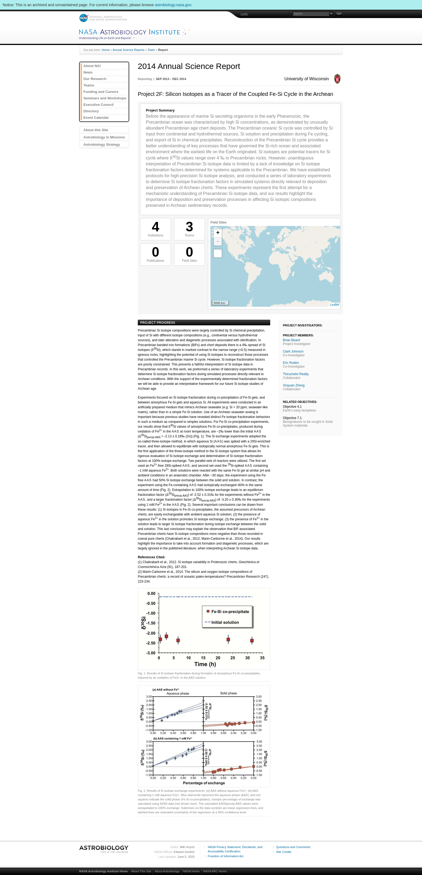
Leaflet (334, 304)
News (88, 72)
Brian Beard (291, 340)
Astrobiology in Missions (104, 137)
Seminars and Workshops (104, 98)
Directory (91, 111)
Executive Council (98, 105)
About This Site (141, 871)
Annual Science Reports (129, 49)
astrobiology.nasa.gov (173, 5)
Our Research (94, 79)
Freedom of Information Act (226, 856)
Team (151, 49)
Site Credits (283, 851)
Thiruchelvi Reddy (296, 374)
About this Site (95, 130)
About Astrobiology (167, 871)
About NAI (92, 66)
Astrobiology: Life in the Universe (104, 849)
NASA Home (191, 871)
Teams (88, 85)
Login (244, 13)
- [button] (218, 242)
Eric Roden (291, 363)
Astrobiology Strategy (101, 144)
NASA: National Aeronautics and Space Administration (103, 18)
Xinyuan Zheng (294, 385)
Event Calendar (96, 118)
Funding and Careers (100, 92)
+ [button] (218, 233)
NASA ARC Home (215, 871)
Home (106, 49)
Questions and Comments (293, 847)
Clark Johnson (293, 351)
